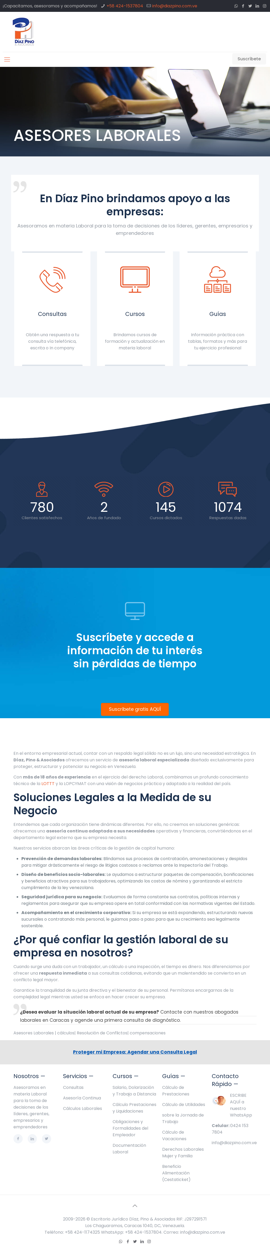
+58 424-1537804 (125, 6)
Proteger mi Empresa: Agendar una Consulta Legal (135, 1052)
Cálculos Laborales (82, 1108)
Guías (217, 314)
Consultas (52, 314)
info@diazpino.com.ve (174, 6)
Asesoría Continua (82, 1098)
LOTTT (48, 784)
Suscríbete (249, 59)
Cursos (135, 314)
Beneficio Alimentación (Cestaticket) (176, 1173)
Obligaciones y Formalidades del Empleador (130, 1128)
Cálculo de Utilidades (183, 1105)
